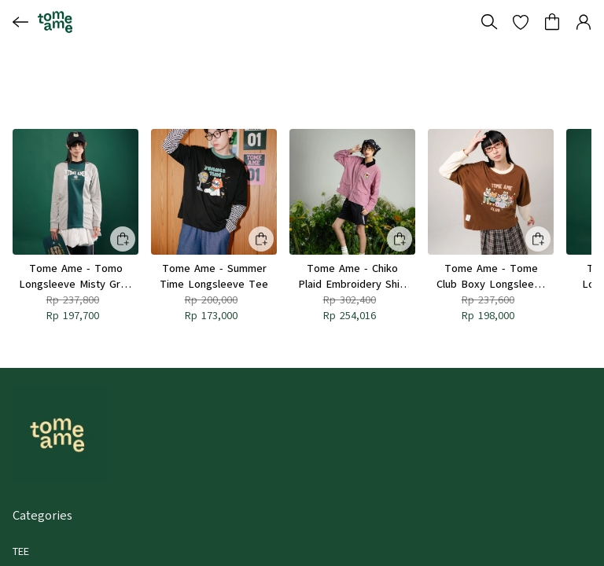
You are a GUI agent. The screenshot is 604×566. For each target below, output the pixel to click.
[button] (520, 22)
